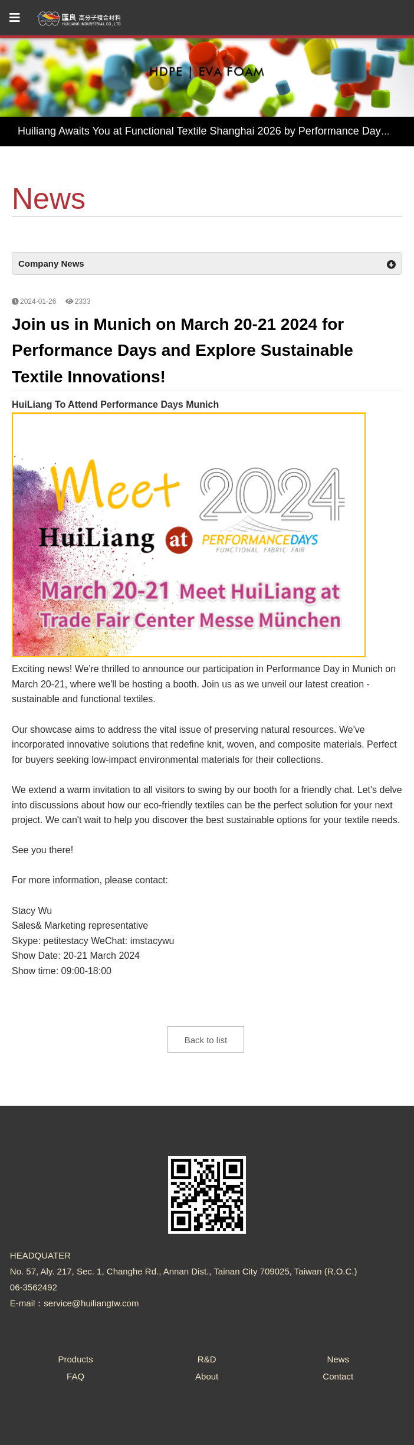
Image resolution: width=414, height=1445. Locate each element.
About (206, 1376)
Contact (338, 1376)
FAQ (75, 1376)
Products (75, 1359)
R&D (207, 1359)
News (338, 1359)
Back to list (206, 1040)
